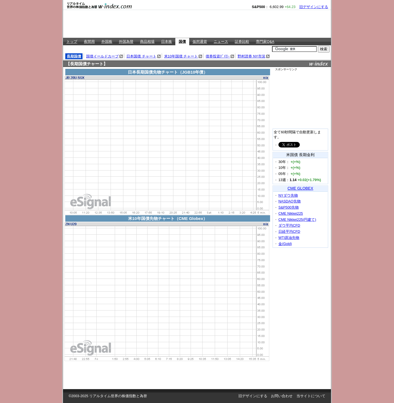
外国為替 (126, 41)
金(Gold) (285, 244)
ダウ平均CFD (289, 225)
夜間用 (89, 41)
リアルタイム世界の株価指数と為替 (118, 396)
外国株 (106, 41)
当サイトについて (310, 396)
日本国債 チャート (141, 56)
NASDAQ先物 (289, 201)
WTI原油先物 (288, 238)
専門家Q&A (265, 41)
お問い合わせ (282, 396)
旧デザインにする (313, 7)
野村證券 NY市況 (251, 56)
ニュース (221, 41)
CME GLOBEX (300, 188)
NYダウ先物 (288, 195)
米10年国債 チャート (181, 56)
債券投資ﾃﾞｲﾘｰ (218, 56)
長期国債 (74, 56)
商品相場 (147, 41)
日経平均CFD (289, 231)
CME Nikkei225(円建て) (297, 219)
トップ (71, 41)
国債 (182, 41)
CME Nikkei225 (290, 213)
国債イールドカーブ (102, 56)
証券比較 (242, 41)
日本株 (166, 41)
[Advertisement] (197, 23)
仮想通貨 (200, 41)
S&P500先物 (288, 207)
